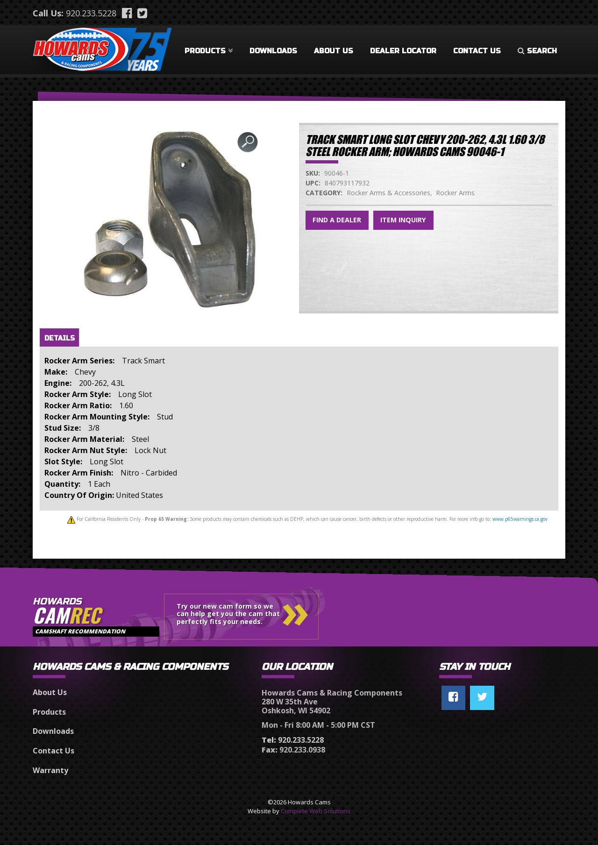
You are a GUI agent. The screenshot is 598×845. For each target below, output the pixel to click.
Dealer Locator (403, 51)
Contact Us (477, 51)
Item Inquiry (403, 219)
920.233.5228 (91, 13)
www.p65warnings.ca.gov (520, 519)
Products (209, 51)
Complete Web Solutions (315, 811)
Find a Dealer (337, 219)
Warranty (50, 770)
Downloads (273, 51)
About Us (333, 51)
